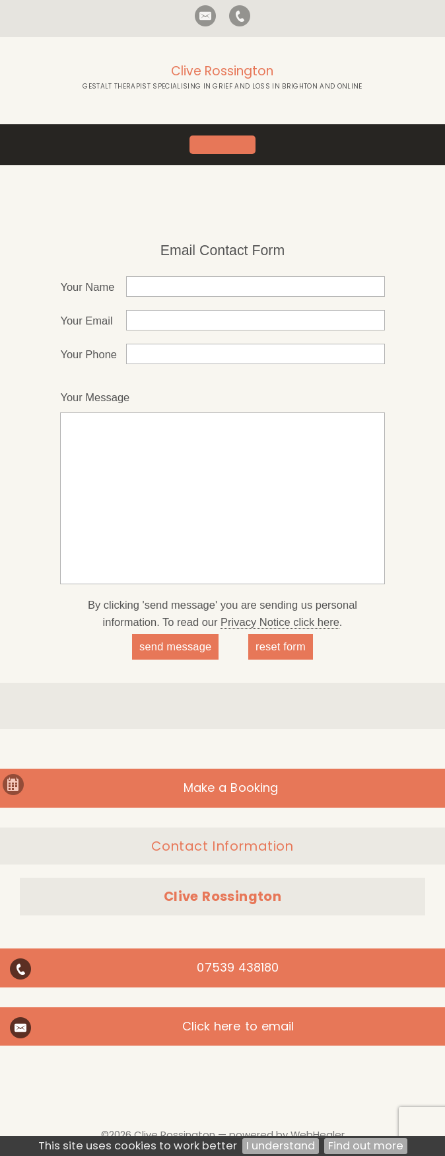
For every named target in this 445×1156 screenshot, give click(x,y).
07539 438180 (238, 967)
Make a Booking (231, 787)
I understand (280, 1145)
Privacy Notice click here (280, 622)
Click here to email (238, 1026)
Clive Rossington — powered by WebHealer (239, 1134)
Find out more (365, 1145)
